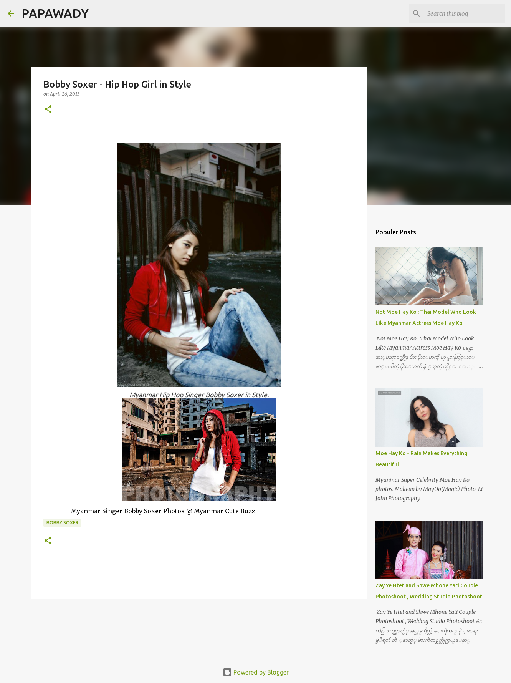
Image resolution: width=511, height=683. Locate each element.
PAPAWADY (55, 13)
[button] (48, 109)
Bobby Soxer (62, 522)
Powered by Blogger (256, 672)
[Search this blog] (464, 13)
